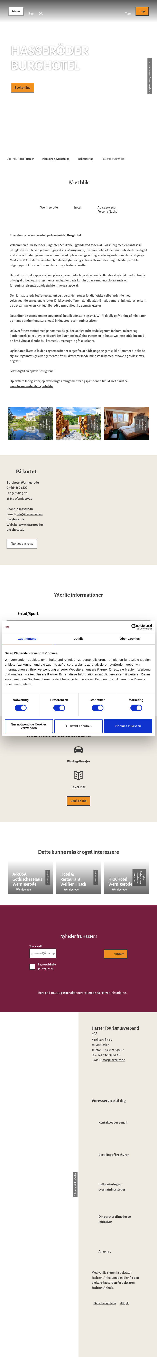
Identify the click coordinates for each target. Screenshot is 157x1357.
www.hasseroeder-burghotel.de (31, 386)
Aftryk (124, 1303)
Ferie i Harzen (26, 158)
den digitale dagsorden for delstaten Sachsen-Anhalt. (115, 1282)
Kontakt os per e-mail (113, 1122)
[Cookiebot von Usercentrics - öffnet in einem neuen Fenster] (134, 627)
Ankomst (105, 1251)
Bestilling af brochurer (114, 1154)
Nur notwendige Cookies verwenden (29, 726)
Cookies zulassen (128, 726)
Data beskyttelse (105, 1303)
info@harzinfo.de (113, 1060)
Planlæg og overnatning (55, 158)
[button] (128, 11)
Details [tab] (78, 638)
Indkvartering (85, 158)
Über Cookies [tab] (130, 638)
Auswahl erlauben (78, 726)
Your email (35, 946)
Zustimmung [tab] (27, 638)
